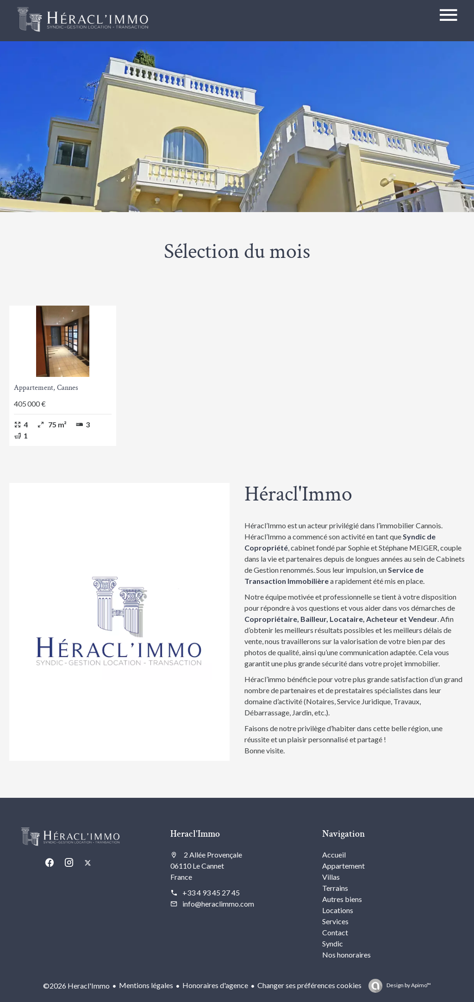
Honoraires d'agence (215, 985)
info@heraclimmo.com (218, 903)
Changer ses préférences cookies (309, 985)
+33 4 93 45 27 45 (211, 892)
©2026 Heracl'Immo (76, 985)
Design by (408, 985)
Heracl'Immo (195, 834)
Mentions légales (146, 985)
